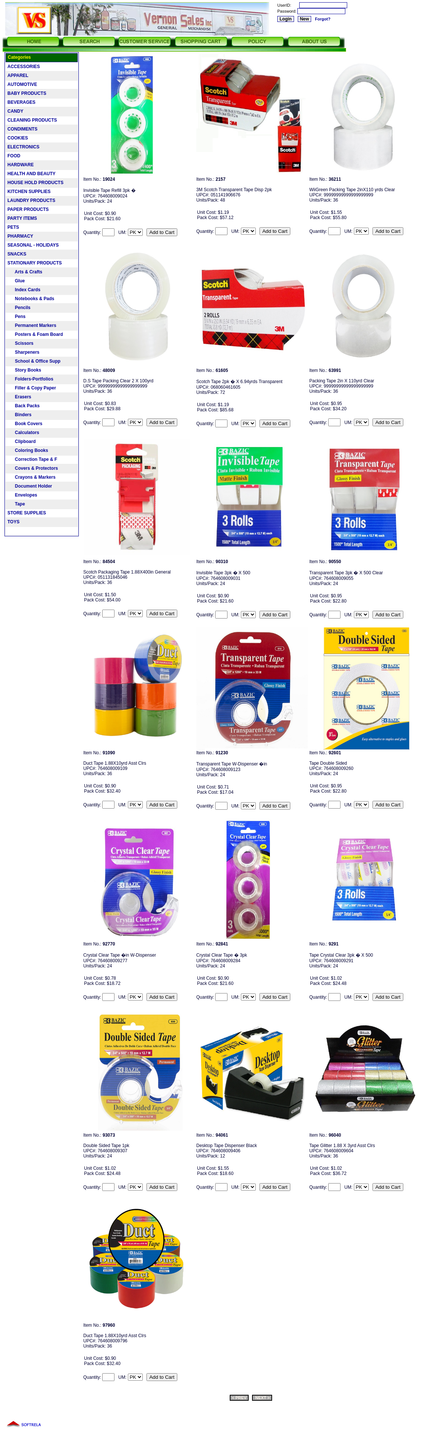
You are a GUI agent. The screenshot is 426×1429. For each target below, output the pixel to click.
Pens (16, 316)
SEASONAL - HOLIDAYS (33, 245)
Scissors (20, 343)
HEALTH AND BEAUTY (31, 173)
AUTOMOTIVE (22, 84)
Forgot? (322, 19)
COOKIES (17, 138)
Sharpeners (23, 352)
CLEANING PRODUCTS (32, 120)
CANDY (15, 111)
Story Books (24, 370)
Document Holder (29, 486)
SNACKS (16, 254)
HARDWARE (20, 164)
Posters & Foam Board (35, 334)
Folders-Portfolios (30, 379)
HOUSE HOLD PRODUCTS (35, 182)
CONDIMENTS (22, 129)
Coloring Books (27, 450)
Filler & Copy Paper (31, 388)
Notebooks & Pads (30, 298)
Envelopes (22, 495)
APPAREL (17, 75)
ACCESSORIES (23, 66)
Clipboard (21, 441)
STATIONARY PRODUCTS (34, 263)
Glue (16, 280)
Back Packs (23, 405)
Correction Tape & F (32, 459)
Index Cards (24, 289)
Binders (19, 414)
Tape (16, 504)
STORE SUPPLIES (26, 513)
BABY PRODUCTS (26, 93)
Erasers (19, 396)
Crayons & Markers (31, 477)
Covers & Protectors (32, 468)
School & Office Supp (34, 361)
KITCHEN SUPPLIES (29, 191)
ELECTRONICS (23, 147)
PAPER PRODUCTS (28, 209)
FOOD (13, 155)
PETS (13, 227)
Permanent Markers (31, 325)
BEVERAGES (21, 102)
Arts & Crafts (24, 271)
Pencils (18, 307)
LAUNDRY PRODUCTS (31, 200)
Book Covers (24, 423)
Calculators (23, 432)
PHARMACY (20, 236)
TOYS (13, 521)
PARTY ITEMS (22, 218)
